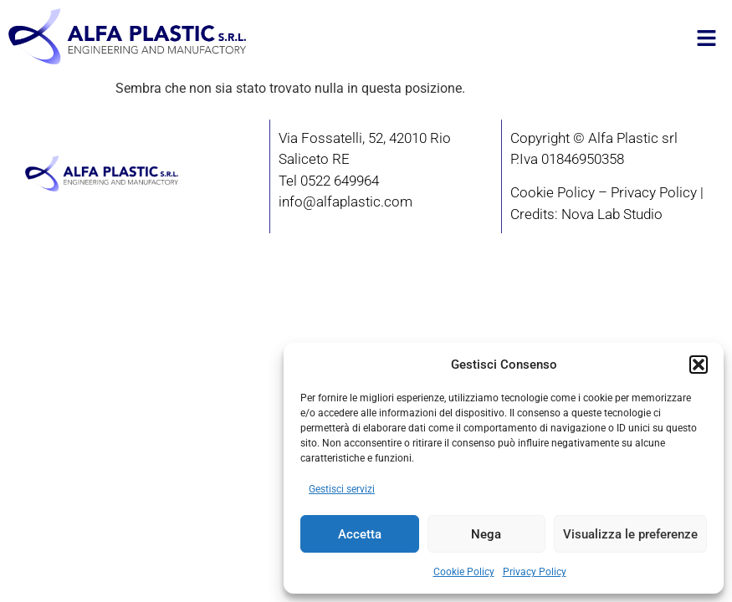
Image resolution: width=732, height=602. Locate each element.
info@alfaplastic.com (345, 201)
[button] (698, 364)
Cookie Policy (463, 572)
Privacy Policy (534, 572)
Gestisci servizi (342, 489)
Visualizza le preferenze (630, 534)
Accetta (359, 534)
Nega (486, 534)
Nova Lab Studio (612, 214)
